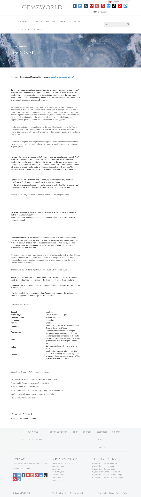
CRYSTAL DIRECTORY (44, 21)
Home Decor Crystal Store (62, 463)
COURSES (75, 21)
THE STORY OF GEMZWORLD (33, 440)
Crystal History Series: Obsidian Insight (107, 475)
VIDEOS (102, 447)
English (114, 1)
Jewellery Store (58, 466)
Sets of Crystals (58, 472)
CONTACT (39, 30)
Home (15, 46)
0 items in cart (100, 12)
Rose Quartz (57, 477)
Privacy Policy (122, 493)
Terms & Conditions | (107, 493)
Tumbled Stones (58, 475)
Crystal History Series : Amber (103, 466)
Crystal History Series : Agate (103, 469)
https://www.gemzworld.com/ (62, 77)
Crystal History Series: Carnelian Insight (107, 477)
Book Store (56, 480)
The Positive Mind (60, 493)
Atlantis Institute (77, 493)
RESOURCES (23, 30)
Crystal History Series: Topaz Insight (106, 472)
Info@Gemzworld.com (21, 468)
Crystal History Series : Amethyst (104, 463)
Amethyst (56, 469)
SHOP (62, 21)
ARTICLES (102, 440)
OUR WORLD (23, 21)
